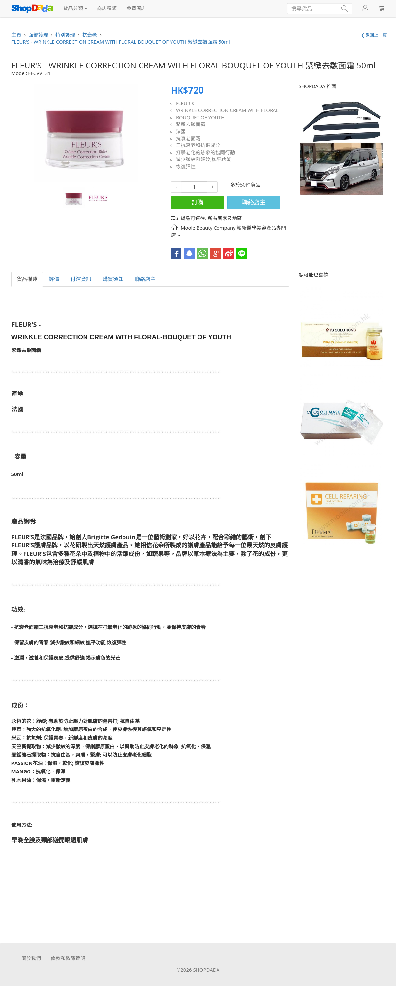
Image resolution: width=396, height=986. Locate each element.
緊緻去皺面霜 (190, 124)
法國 (181, 131)
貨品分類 (75, 8)
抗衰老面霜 (188, 138)
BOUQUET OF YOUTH (200, 117)
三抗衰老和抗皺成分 (198, 145)
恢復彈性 (186, 166)
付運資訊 (80, 279)
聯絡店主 (254, 202)
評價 (54, 279)
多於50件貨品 (245, 184)
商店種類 (107, 8)
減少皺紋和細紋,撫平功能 (203, 159)
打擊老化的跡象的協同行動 (205, 152)
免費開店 (136, 8)
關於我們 (31, 958)
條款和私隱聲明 (68, 958)
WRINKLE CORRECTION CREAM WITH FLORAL (227, 110)
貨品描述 (27, 279)
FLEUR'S (185, 103)
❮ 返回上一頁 (374, 35)
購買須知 (113, 279)
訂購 (197, 202)
